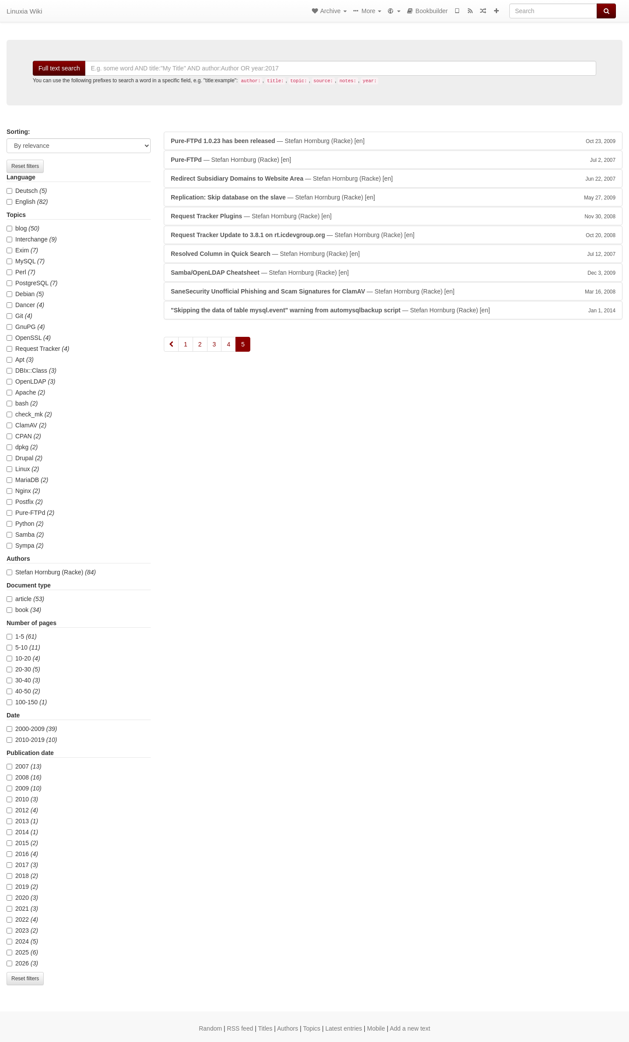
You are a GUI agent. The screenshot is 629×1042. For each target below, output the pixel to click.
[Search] (553, 10)
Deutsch (27, 190)
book (24, 609)
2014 (22, 832)
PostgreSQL (32, 283)
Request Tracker (38, 348)
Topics (312, 1028)
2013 (22, 821)
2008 (24, 777)
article (25, 598)
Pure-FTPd (30, 512)
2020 (22, 897)
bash (22, 403)
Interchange (32, 239)
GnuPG (26, 326)
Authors (287, 1028)
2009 (24, 788)
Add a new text (410, 1028)
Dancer (25, 304)
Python (25, 523)
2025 (22, 952)
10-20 (23, 658)
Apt (20, 359)
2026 (22, 963)
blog (23, 228)
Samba (25, 534)
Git (19, 315)
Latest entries (343, 1028)
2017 (22, 864)
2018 (22, 875)
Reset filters (25, 166)
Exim (22, 250)
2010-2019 (32, 739)
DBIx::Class (31, 370)
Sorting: (18, 131)
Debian (25, 293)
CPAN (24, 436)
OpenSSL (29, 337)
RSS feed (240, 1028)
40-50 (23, 691)
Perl (21, 272)
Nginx (23, 490)
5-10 (23, 647)
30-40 (23, 680)
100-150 (27, 702)
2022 (22, 919)
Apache (26, 392)
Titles (265, 1028)
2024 (22, 941)
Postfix (25, 501)
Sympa (25, 545)
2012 (22, 810)
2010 (22, 799)
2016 (22, 853)
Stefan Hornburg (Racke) (51, 572)
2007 (24, 766)
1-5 (22, 636)
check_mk (29, 414)
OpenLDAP (31, 381)
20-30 (23, 669)
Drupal (24, 458)
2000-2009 (32, 728)
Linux (23, 468)
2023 (22, 930)
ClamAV (26, 425)
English (27, 201)
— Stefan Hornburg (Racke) (393, 140)
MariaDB (27, 479)
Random (210, 1028)
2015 (22, 842)
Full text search (59, 68)
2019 (22, 886)
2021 (22, 908)
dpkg (22, 447)
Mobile (376, 1028)
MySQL (26, 261)
